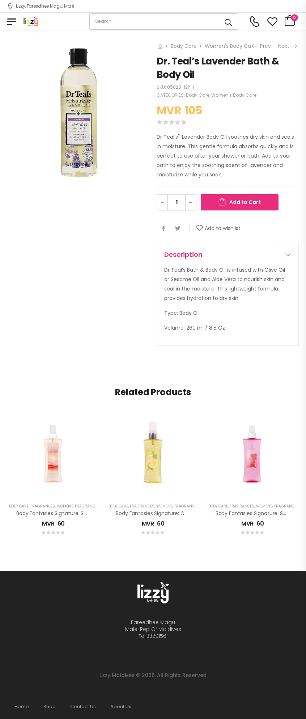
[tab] (227, 254)
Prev (262, 46)
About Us (120, 706)
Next (287, 46)
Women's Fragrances (78, 506)
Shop (49, 706)
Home (21, 706)
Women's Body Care (230, 46)
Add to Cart (245, 202)
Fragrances (42, 506)
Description (227, 254)
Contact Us (83, 706)
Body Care (184, 46)
